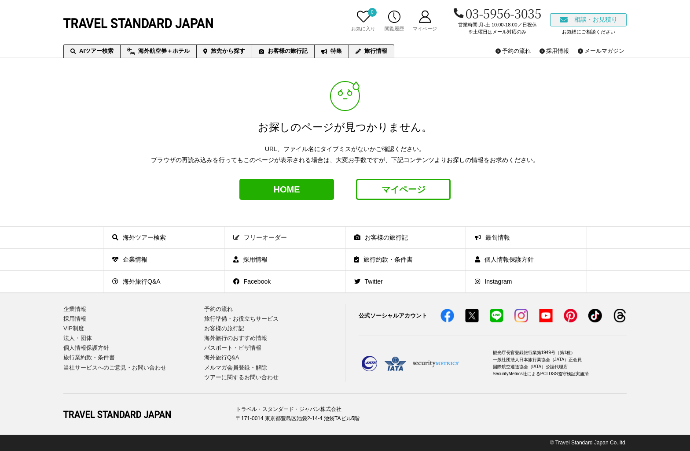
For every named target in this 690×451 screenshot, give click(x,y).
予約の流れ (218, 309)
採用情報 (74, 318)
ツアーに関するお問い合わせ (241, 377)
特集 (331, 51)
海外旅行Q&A (221, 357)
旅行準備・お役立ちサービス (241, 318)
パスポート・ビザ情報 (232, 347)
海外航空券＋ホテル (158, 51)
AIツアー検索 (92, 51)
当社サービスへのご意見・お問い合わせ (114, 367)
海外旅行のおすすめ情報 (235, 338)
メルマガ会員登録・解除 (235, 367)
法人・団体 (77, 338)
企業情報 (74, 309)
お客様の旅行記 (283, 51)
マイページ (404, 189)
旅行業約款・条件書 (89, 357)
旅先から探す (224, 51)
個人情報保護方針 (86, 347)
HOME (287, 189)
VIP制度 (73, 328)
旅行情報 (371, 51)
